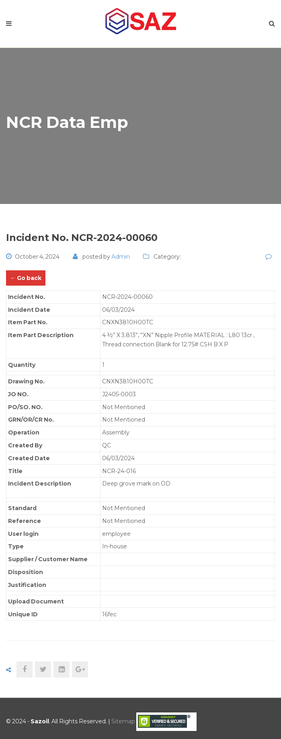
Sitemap (123, 721)
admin (120, 256)
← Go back (25, 278)
